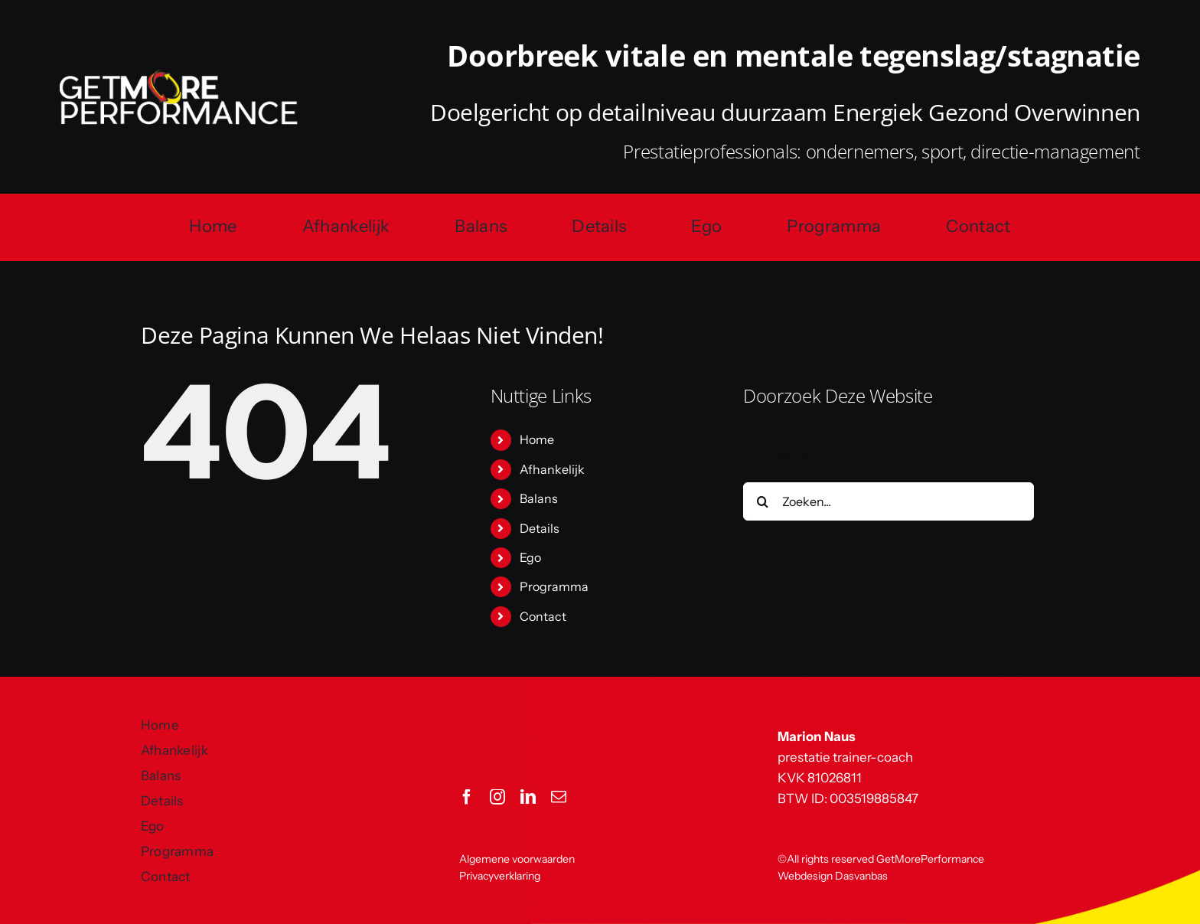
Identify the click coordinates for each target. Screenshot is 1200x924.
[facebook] (466, 797)
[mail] (558, 797)
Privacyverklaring (499, 876)
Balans (539, 498)
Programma (554, 586)
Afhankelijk (552, 469)
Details (539, 528)
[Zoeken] (762, 501)
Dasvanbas (861, 876)
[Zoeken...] (888, 501)
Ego (530, 557)
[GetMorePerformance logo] (179, 75)
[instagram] (497, 797)
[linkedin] (528, 797)
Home (537, 439)
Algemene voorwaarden (517, 859)
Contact (543, 616)
